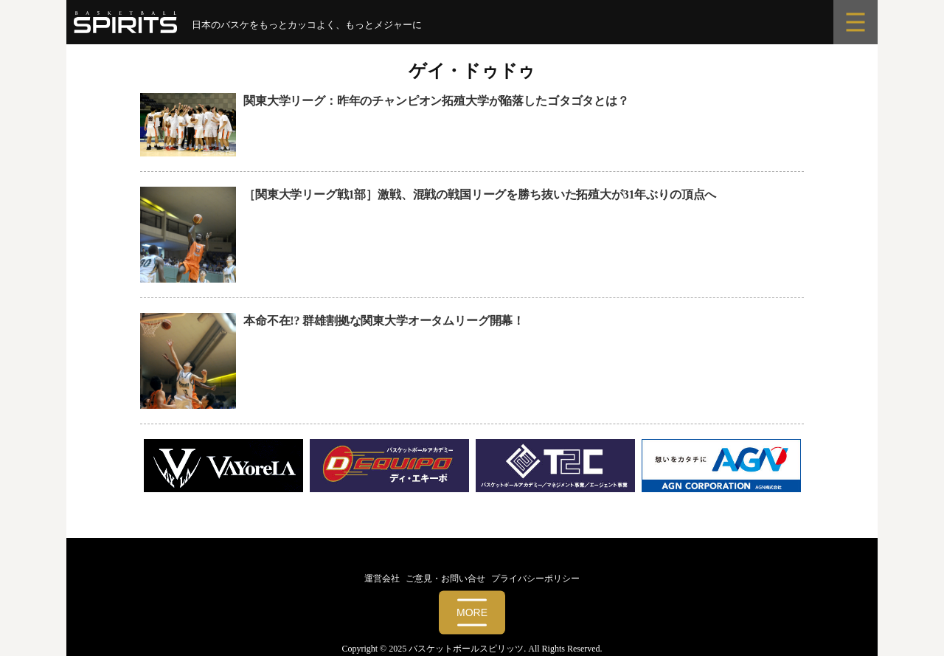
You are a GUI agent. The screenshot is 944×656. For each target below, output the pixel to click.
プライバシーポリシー (535, 578)
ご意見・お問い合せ (445, 578)
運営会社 (382, 578)
